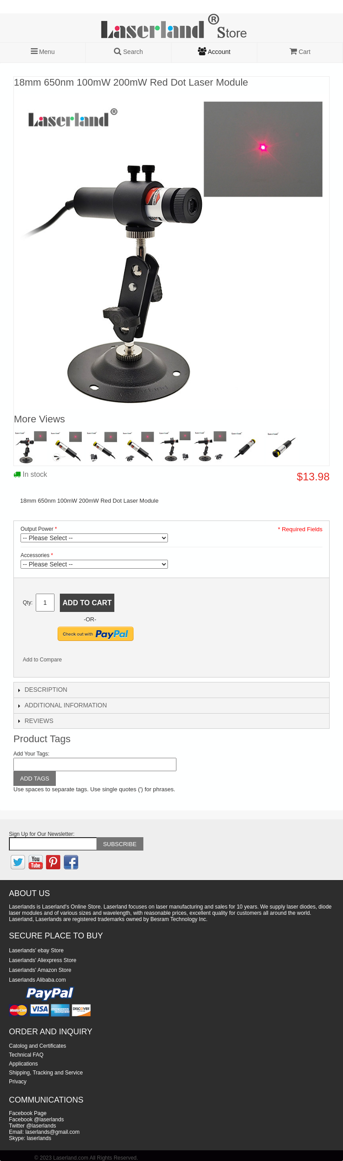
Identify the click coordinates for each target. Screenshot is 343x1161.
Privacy (17, 1081)
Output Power (37, 529)
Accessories (35, 555)
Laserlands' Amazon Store (40, 970)
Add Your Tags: (31, 754)
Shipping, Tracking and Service (46, 1073)
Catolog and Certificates (37, 1046)
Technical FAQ (26, 1055)
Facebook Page (27, 1113)
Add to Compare (42, 660)
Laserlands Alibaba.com (37, 980)
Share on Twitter (98, 661)
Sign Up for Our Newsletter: (42, 834)
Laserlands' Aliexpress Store (42, 960)
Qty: (28, 602)
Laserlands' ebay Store (36, 950)
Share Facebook (80, 661)
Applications (23, 1064)
